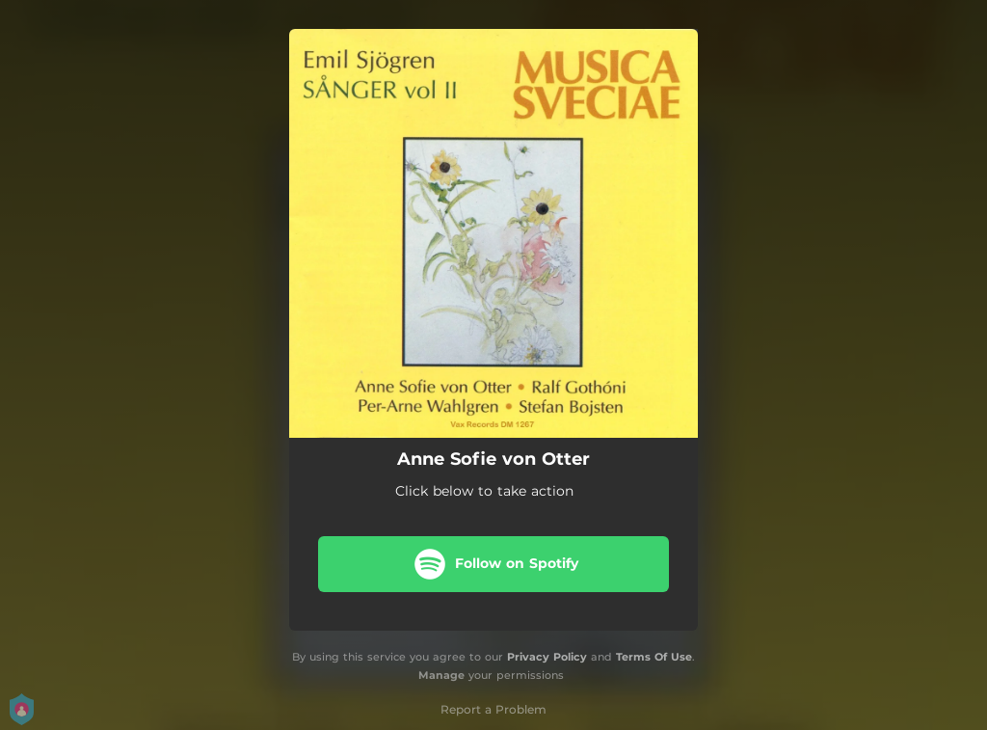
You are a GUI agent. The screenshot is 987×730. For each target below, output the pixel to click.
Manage (441, 675)
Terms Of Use (654, 656)
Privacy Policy (547, 656)
